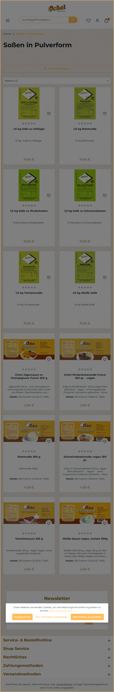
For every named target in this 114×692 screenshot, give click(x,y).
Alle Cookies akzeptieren (87, 616)
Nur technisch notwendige (51, 616)
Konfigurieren (22, 616)
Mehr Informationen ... (61, 610)
